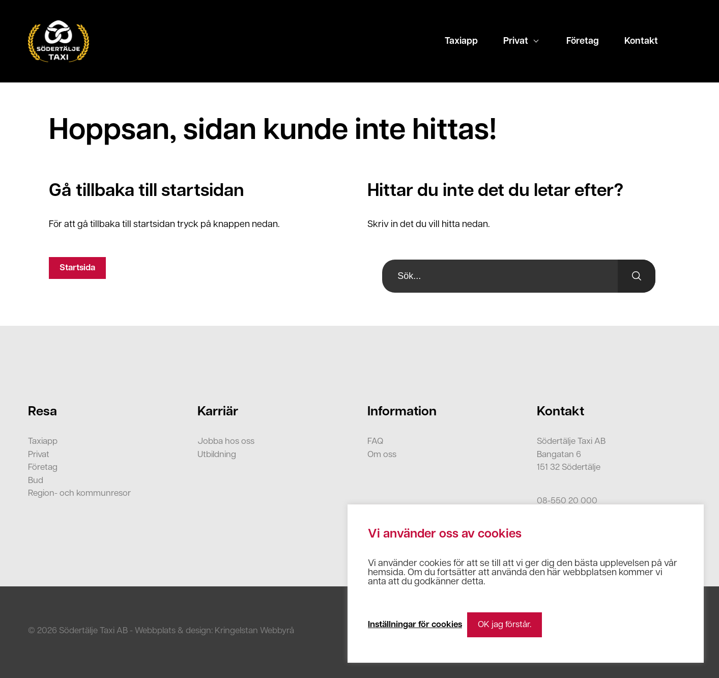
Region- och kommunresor (79, 493)
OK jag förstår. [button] (504, 624)
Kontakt (641, 41)
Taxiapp (461, 41)
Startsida (77, 268)
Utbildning (216, 454)
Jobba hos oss (225, 441)
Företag (582, 41)
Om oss (381, 454)
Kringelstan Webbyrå (254, 631)
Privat (515, 41)
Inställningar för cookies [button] (415, 624)
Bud (35, 480)
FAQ (375, 441)
